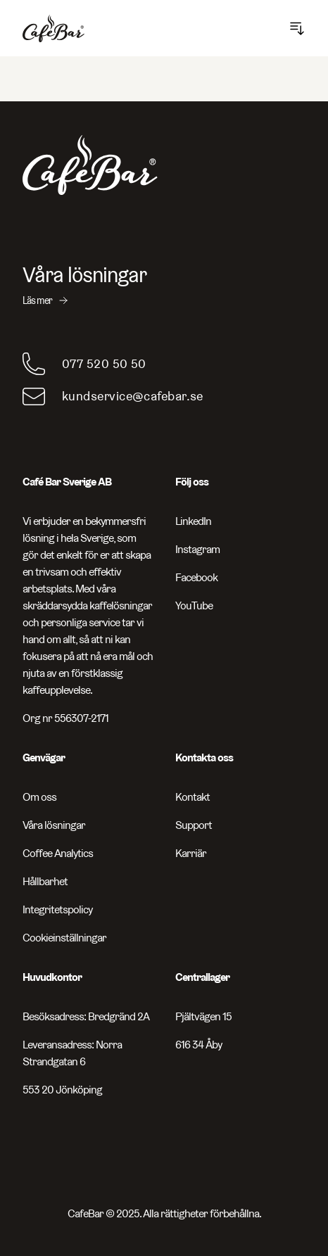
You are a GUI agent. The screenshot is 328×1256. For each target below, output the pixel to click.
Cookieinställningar (64, 937)
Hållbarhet (45, 881)
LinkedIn (193, 521)
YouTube (194, 605)
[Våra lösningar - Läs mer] (164, 284)
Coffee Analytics (58, 853)
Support (193, 825)
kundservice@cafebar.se (132, 396)
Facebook (196, 577)
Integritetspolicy (57, 909)
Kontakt (192, 796)
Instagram (197, 549)
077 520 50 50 (104, 363)
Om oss (39, 796)
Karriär (190, 853)
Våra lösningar (54, 825)
